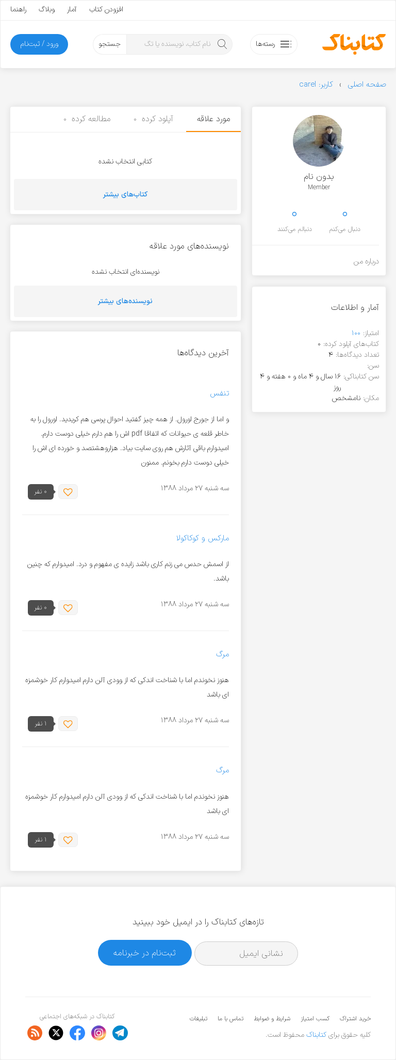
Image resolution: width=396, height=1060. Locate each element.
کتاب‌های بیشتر (125, 194)
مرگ (222, 654)
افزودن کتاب (106, 9)
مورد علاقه (213, 119)
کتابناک (316, 1035)
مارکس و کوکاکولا (202, 538)
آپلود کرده (153, 119)
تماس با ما (230, 1018)
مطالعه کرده (86, 119)
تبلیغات (198, 1018)
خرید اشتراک (355, 1018)
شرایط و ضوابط (272, 1018)
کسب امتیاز (315, 1018)
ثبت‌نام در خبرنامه (144, 953)
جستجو (109, 44)
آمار (72, 9)
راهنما (18, 9)
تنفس (219, 394)
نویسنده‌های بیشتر (125, 301)
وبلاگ (47, 9)
